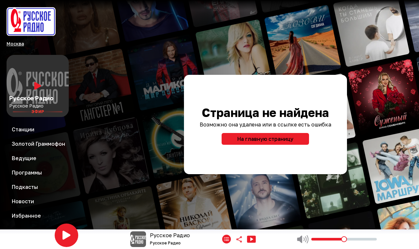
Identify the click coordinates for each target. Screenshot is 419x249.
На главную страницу (265, 139)
